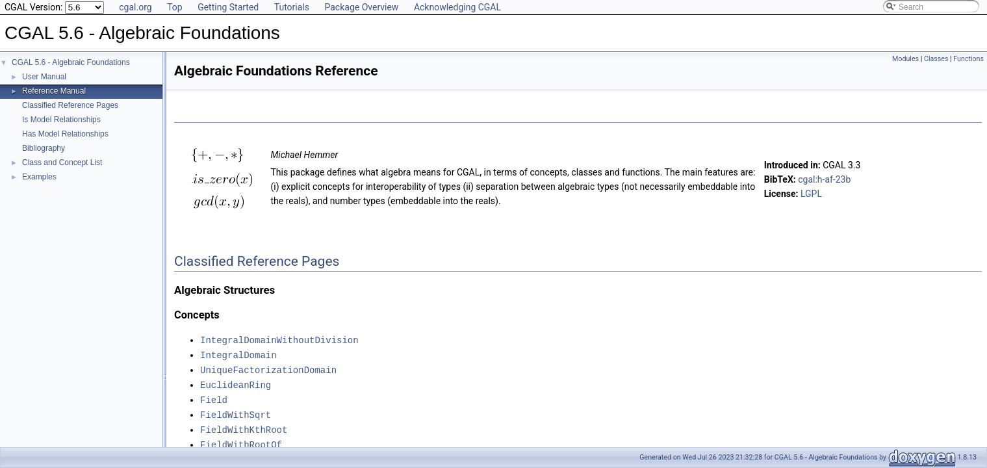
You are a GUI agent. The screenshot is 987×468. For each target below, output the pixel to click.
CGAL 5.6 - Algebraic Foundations (71, 62)
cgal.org (135, 7)
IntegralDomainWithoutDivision (279, 339)
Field (213, 397)
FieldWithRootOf (241, 440)
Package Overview (361, 7)
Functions (968, 59)
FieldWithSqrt (235, 411)
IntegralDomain (238, 354)
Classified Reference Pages (70, 105)
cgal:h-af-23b (824, 179)
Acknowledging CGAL (457, 7)
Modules (905, 59)
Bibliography (43, 148)
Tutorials (291, 7)
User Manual (44, 76)
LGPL (811, 193)
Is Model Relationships (61, 119)
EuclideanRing (235, 382)
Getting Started (228, 7)
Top (175, 7)
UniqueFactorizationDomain (268, 368)
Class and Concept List (62, 162)
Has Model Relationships (65, 133)
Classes (936, 59)
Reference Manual (54, 91)
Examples (39, 176)
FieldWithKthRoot (243, 425)
